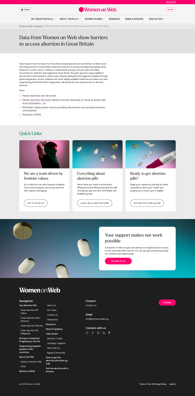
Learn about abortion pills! (94, 203)
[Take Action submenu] (163, 19)
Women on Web (26, 26)
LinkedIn (104, 332)
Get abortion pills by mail (147, 203)
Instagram (98, 332)
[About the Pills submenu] (79, 19)
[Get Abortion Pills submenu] (54, 19)
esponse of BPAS (33, 114)
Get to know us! (35, 203)
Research (39, 26)
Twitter (87, 332)
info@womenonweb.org (97, 319)
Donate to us (118, 261)
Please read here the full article (39, 95)
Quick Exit (171, 2)
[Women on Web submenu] (103, 19)
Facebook (92, 332)
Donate (170, 9)
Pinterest (109, 332)
